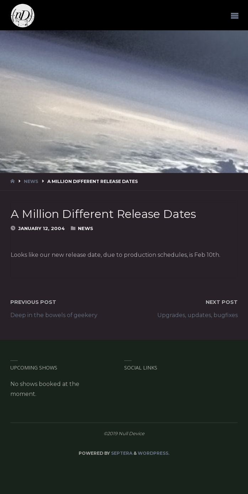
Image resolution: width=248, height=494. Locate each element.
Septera (121, 453)
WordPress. (153, 453)
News (31, 181)
